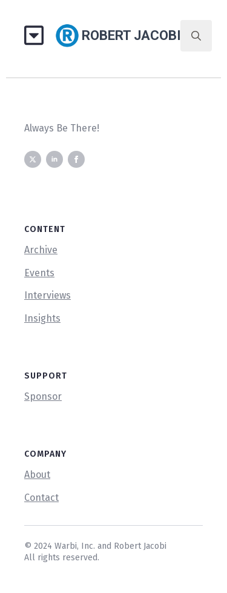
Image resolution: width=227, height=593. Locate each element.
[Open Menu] (38, 36)
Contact (41, 497)
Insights (42, 318)
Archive (41, 250)
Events (39, 273)
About (37, 474)
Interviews (47, 295)
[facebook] (76, 159)
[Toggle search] (196, 35)
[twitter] (32, 159)
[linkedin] (54, 159)
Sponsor (43, 396)
